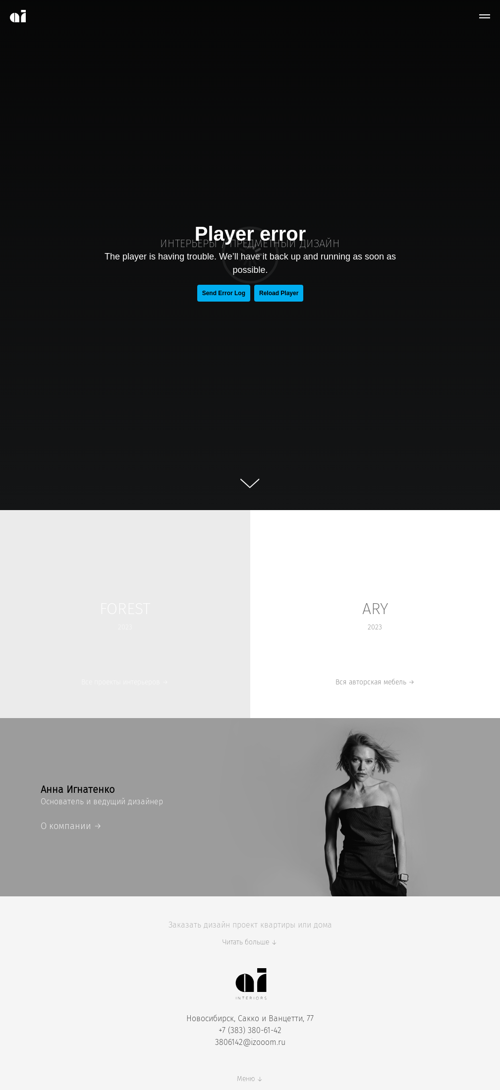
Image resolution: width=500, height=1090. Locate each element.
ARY (375, 608)
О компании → (71, 826)
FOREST (125, 608)
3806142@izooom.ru (250, 1042)
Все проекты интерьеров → (124, 682)
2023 (375, 627)
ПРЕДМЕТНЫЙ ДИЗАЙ (281, 243)
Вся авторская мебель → (375, 682)
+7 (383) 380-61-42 (250, 1030)
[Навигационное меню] (484, 16)
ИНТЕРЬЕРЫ (188, 243)
